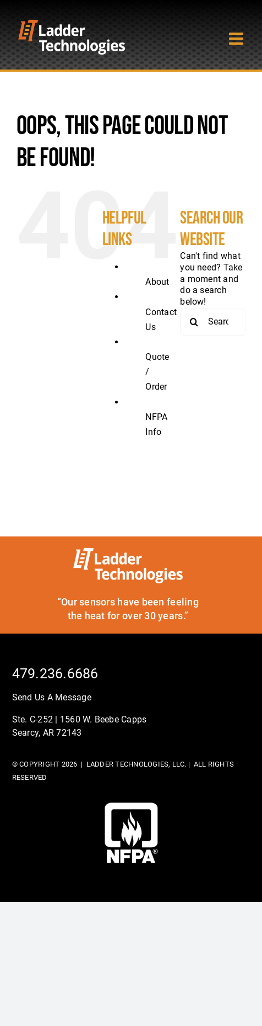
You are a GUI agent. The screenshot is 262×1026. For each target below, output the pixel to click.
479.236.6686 (55, 674)
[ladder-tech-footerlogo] (128, 551)
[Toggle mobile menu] (237, 38)
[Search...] (212, 322)
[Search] (194, 322)
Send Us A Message (51, 697)
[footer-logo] (131, 806)
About (157, 282)
